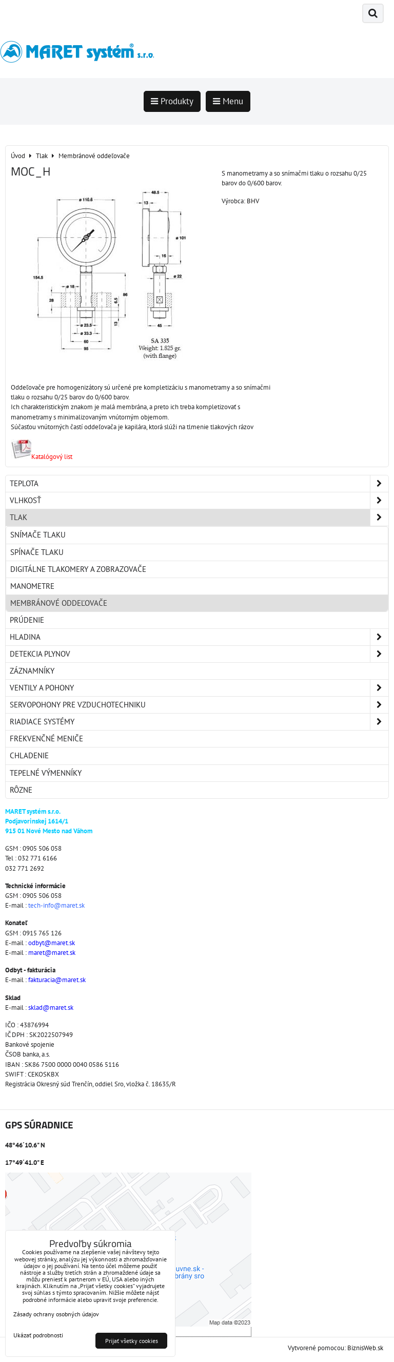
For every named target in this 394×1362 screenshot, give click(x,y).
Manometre (32, 586)
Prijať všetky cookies (131, 1341)
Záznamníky (32, 671)
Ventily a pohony (199, 688)
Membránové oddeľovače (58, 603)
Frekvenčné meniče (46, 738)
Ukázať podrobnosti (38, 1335)
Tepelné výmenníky (46, 773)
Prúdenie (27, 620)
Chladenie (29, 755)
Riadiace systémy (199, 722)
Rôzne (21, 790)
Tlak (199, 517)
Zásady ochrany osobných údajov (56, 1314)
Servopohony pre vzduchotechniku (199, 705)
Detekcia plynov (199, 654)
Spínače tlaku (37, 552)
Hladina (199, 637)
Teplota (199, 483)
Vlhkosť (199, 500)
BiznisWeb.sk (365, 1348)
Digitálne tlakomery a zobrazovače (78, 569)
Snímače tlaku (38, 535)
